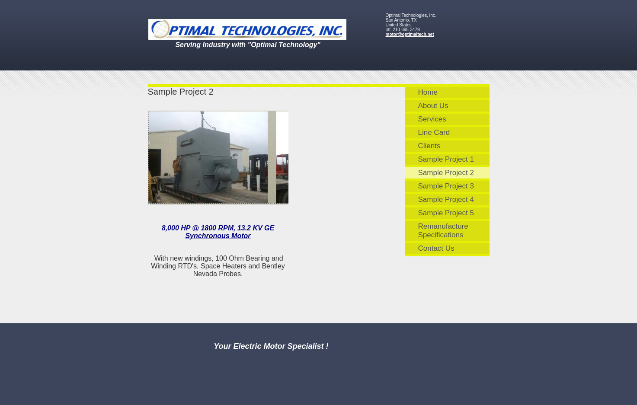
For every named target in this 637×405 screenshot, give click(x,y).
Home (428, 92)
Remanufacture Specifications (443, 230)
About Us (433, 106)
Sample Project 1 (446, 159)
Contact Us (436, 248)
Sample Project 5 (446, 213)
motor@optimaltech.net (410, 34)
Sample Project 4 (446, 199)
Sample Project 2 (446, 173)
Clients (429, 146)
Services (432, 119)
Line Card (434, 132)
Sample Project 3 (446, 186)
